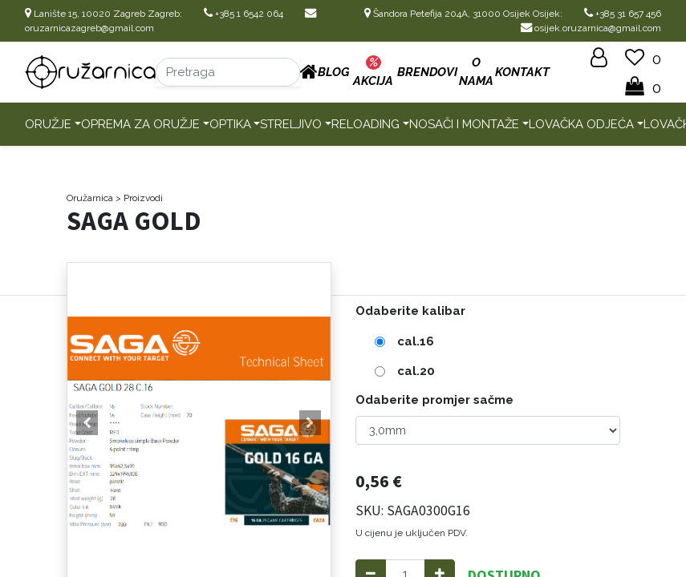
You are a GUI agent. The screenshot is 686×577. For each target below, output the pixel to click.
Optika (230, 124)
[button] (87, 423)
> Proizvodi (139, 198)
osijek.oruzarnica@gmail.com (591, 28)
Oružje (48, 124)
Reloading (365, 124)
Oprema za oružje (140, 124)
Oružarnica (90, 198)
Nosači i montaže (464, 124)
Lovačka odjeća (581, 124)
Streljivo (291, 124)
